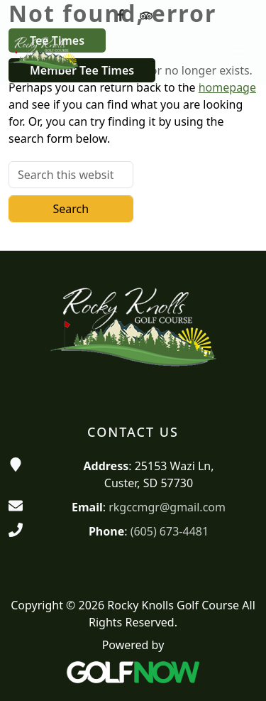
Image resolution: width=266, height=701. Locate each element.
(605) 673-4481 (170, 531)
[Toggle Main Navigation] (237, 51)
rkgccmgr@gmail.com (167, 507)
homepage (227, 87)
